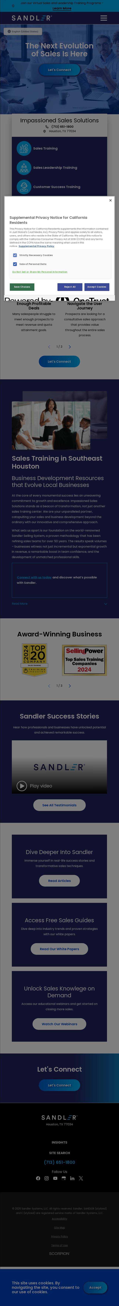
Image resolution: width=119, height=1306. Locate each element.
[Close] (110, 200)
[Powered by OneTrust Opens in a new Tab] (18, 298)
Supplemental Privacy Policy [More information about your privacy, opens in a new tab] (36, 246)
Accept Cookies (96, 286)
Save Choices (22, 286)
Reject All (70, 286)
